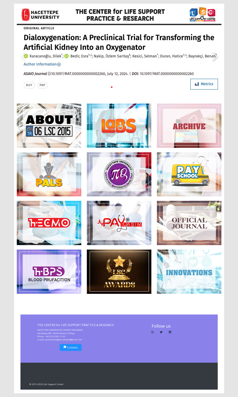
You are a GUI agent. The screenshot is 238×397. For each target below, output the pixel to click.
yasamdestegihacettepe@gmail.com (63, 339)
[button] (215, 57)
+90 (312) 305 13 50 (55, 336)
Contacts (70, 347)
